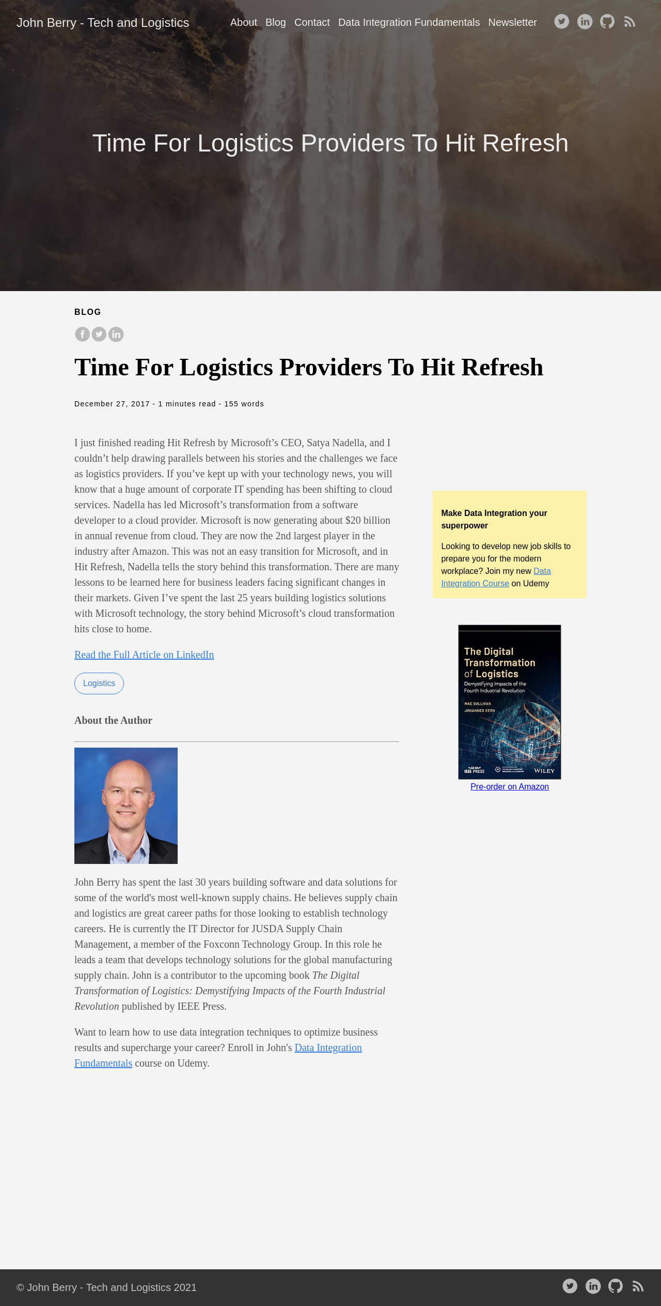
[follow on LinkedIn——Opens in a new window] (586, 22)
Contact (312, 22)
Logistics (99, 683)
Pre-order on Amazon (509, 786)
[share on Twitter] (99, 339)
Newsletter (513, 22)
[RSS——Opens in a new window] (632, 22)
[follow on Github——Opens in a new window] (609, 22)
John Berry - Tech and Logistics (103, 22)
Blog (275, 22)
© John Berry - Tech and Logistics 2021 (107, 1287)
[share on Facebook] (82, 339)
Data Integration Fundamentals (409, 22)
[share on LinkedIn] (115, 339)
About (243, 22)
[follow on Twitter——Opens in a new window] (564, 22)
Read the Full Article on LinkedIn (144, 654)
